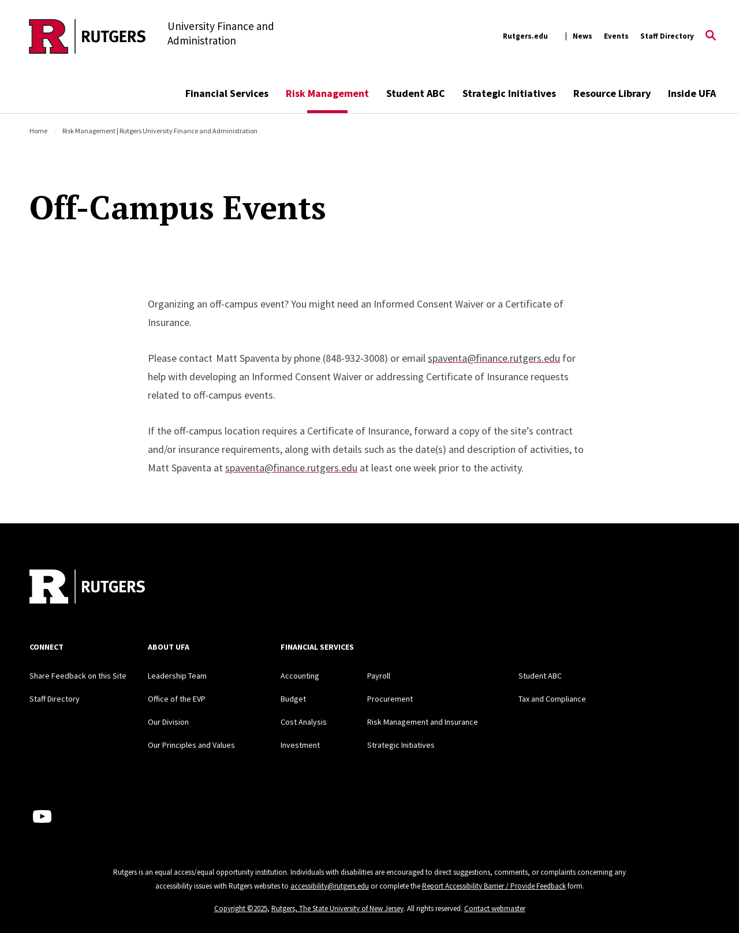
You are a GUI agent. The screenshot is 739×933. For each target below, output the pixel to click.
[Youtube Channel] (42, 816)
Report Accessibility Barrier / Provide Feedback (494, 886)
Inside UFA (692, 93)
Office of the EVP (177, 699)
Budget (293, 699)
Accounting (300, 675)
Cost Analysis (304, 722)
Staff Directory (667, 36)
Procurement (390, 699)
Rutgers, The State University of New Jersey (337, 908)
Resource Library (612, 93)
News (582, 36)
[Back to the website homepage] (87, 36)
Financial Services (226, 93)
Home (38, 130)
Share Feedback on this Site (77, 675)
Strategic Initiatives (509, 93)
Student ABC (415, 93)
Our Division (168, 722)
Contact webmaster (494, 908)
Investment (300, 745)
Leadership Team (177, 675)
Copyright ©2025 (240, 908)
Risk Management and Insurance (422, 722)
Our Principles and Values (191, 745)
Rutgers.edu (525, 36)
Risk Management (327, 93)
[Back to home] (87, 587)
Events (616, 36)
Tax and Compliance (552, 699)
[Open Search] (711, 36)
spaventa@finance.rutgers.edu (494, 358)
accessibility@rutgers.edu (329, 886)
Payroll (378, 675)
